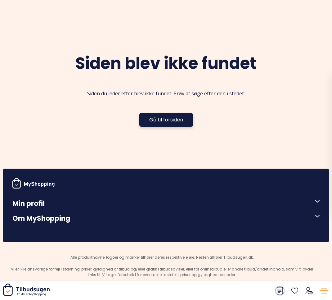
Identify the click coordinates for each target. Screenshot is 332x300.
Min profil (28, 203)
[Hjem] (27, 294)
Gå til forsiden (166, 119)
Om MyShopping (41, 218)
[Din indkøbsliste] (280, 290)
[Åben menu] (315, 201)
